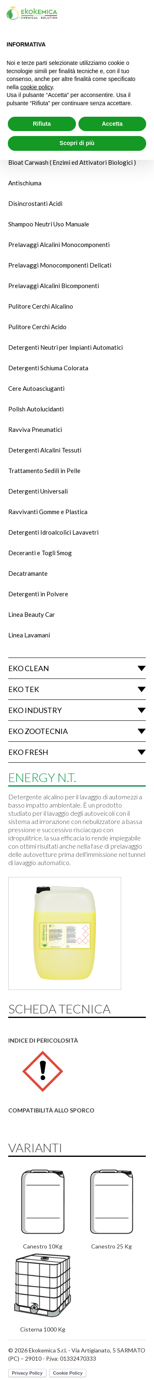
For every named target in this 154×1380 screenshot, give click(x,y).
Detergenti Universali (38, 491)
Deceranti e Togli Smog (40, 552)
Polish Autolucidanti (36, 409)
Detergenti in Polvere (38, 594)
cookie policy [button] (36, 87)
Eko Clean (28, 668)
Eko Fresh (28, 752)
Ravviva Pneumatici (35, 429)
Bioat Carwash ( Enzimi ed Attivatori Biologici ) (72, 162)
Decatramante (28, 573)
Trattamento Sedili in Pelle (44, 470)
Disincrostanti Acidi (35, 203)
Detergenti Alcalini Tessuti (44, 450)
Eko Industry (35, 710)
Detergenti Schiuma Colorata (48, 368)
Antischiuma (24, 183)
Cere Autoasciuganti (36, 388)
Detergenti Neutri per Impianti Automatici (65, 347)
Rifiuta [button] (42, 123)
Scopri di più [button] (77, 143)
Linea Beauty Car (31, 614)
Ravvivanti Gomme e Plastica (47, 511)
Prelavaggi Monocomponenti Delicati (59, 265)
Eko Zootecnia (38, 731)
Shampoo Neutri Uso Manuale (48, 224)
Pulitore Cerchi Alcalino (40, 306)
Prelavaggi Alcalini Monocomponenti (59, 244)
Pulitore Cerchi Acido (37, 326)
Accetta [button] (112, 123)
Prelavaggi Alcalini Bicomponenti (53, 285)
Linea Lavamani (29, 635)
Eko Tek (23, 689)
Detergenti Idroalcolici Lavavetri (53, 532)
